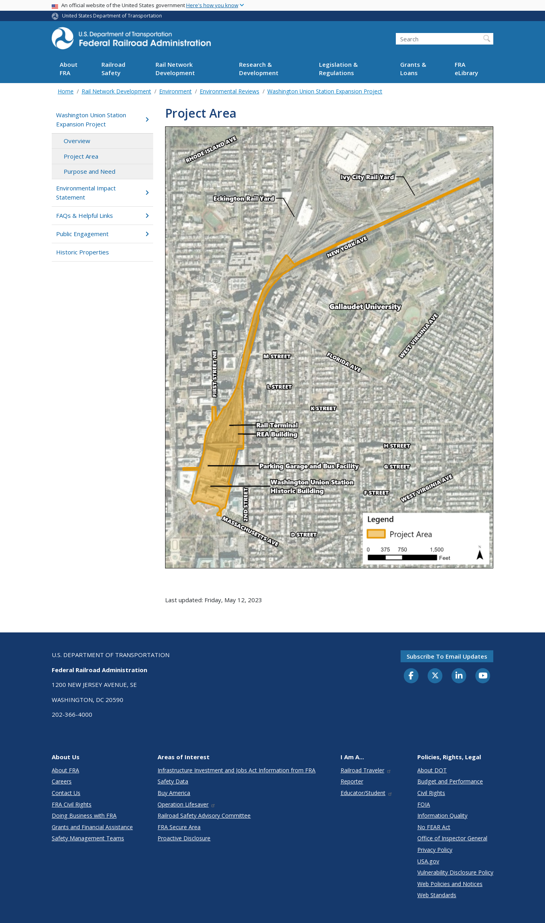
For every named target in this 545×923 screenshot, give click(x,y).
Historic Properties (82, 252)
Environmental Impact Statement (102, 192)
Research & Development (258, 68)
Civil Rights (431, 793)
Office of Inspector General (452, 838)
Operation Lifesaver (187, 804)
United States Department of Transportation (112, 15)
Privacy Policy (434, 849)
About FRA (69, 68)
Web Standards (436, 895)
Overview (77, 141)
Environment (175, 91)
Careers (62, 781)
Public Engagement (102, 234)
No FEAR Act (433, 827)
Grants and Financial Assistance (92, 827)
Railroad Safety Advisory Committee (204, 815)
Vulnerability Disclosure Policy (455, 872)
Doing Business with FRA (84, 815)
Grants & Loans (413, 68)
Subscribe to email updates (447, 656)
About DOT (432, 770)
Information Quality (442, 815)
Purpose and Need (89, 171)
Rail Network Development (175, 68)
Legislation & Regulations (338, 68)
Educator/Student (367, 793)
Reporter (352, 781)
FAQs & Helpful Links (102, 215)
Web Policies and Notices (450, 884)
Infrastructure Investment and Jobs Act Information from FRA (236, 770)
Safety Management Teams (88, 838)
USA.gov (428, 861)
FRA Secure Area (179, 827)
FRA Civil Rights (71, 804)
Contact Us (66, 793)
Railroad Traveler (366, 770)
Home (66, 91)
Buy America (174, 793)
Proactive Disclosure (184, 838)
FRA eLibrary (466, 68)
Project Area (81, 156)
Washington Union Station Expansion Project (324, 91)
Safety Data (173, 781)
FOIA (423, 804)
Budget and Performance (450, 781)
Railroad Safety (113, 68)
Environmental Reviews (229, 91)
